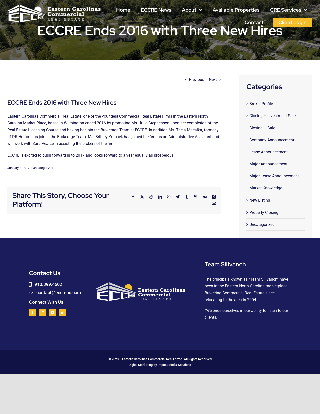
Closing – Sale (262, 128)
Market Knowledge (266, 188)
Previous (196, 79)
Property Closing (264, 212)
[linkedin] (62, 312)
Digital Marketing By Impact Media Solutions (160, 365)
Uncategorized (43, 168)
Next (213, 79)
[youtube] (52, 312)
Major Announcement (269, 164)
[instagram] (42, 312)
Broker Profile (261, 103)
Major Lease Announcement (274, 176)
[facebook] (32, 312)
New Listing (260, 200)
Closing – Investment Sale (273, 115)
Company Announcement (272, 140)
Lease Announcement (269, 152)
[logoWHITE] (54, 5)
